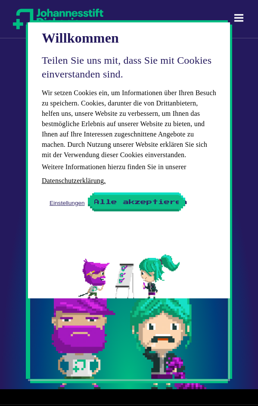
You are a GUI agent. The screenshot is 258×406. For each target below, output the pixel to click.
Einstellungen (67, 203)
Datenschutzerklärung (73, 180)
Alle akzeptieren (137, 202)
